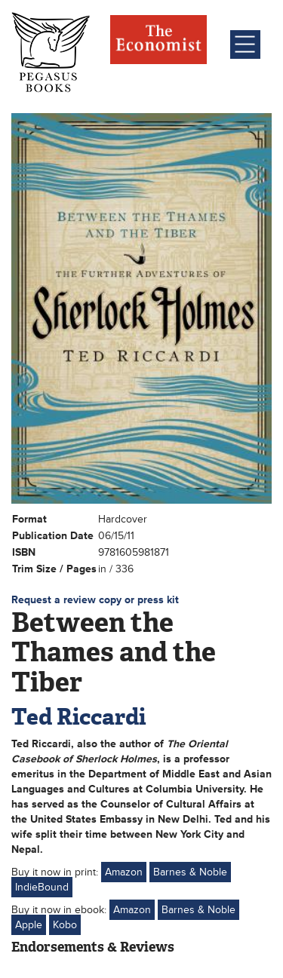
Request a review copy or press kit (95, 599)
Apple (28, 924)
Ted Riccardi (78, 716)
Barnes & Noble (190, 872)
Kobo (65, 924)
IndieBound (42, 887)
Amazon (124, 872)
